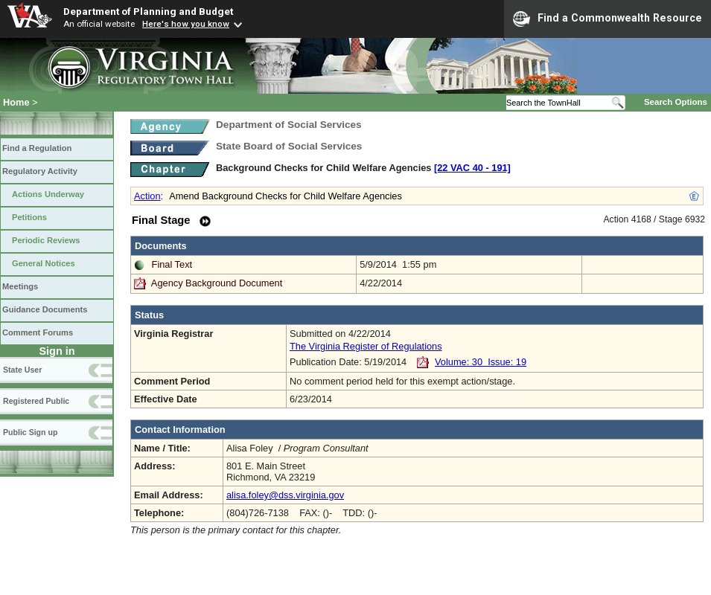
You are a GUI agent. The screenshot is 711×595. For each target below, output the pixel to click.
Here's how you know (185, 24)
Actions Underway (48, 194)
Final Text (172, 264)
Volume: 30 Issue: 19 (480, 361)
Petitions (29, 217)
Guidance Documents (44, 309)
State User (22, 369)
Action (147, 196)
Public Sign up (30, 432)
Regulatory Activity (39, 171)
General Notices (43, 263)
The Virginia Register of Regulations (366, 346)
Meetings (20, 286)
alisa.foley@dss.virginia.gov (285, 495)
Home (16, 102)
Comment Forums (37, 332)
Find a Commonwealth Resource (607, 18)
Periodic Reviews (46, 240)
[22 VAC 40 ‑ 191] (472, 167)
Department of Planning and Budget (148, 11)
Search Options (675, 101)
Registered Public (36, 400)
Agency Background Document (216, 283)
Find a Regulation (36, 148)
